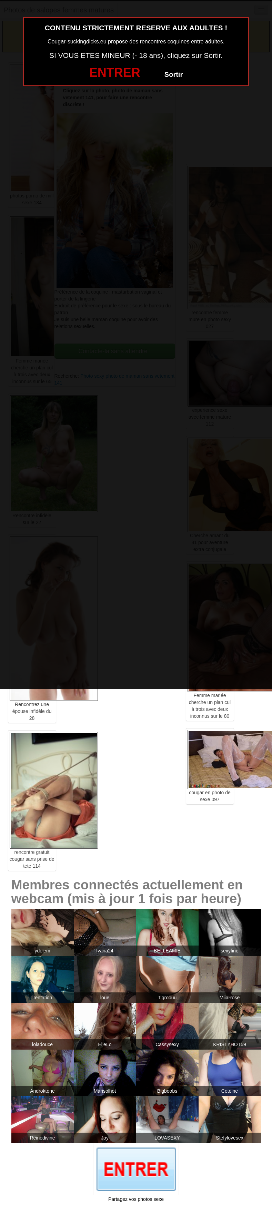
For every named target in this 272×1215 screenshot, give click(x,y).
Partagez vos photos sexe (136, 1199)
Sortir (173, 74)
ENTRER (114, 72)
